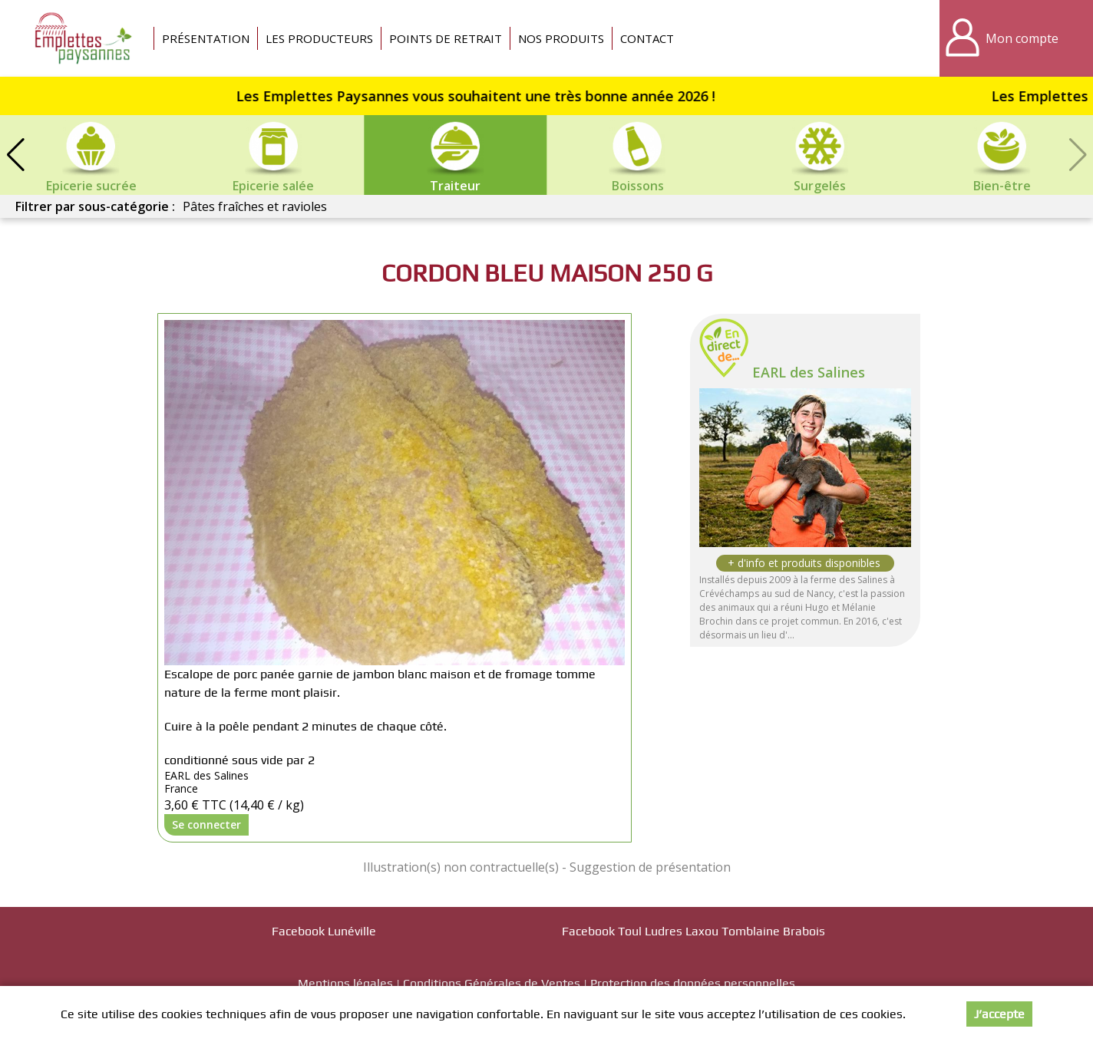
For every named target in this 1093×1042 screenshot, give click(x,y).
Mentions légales (345, 983)
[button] (15, 155)
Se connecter (206, 824)
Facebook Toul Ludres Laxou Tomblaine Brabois (693, 931)
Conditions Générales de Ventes (491, 983)
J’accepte (999, 1014)
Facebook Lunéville (324, 931)
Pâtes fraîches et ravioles (255, 206)
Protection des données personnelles (692, 983)
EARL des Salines (808, 372)
